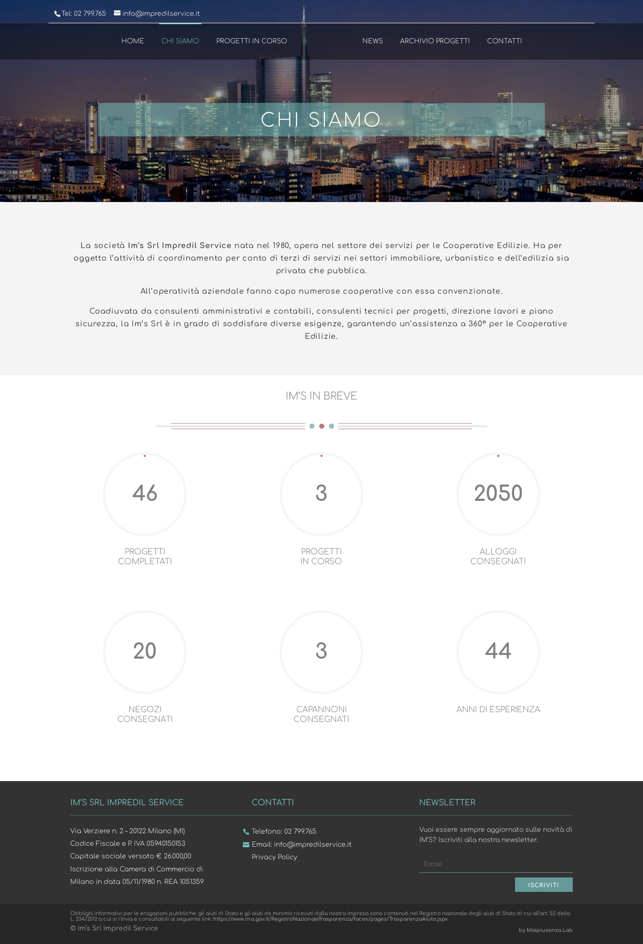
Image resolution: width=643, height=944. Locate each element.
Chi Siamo (180, 41)
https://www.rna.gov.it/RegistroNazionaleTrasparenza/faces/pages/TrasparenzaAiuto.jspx (330, 919)
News (372, 41)
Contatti (504, 41)
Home (132, 41)
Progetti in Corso (251, 41)
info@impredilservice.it (313, 844)
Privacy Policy (274, 857)
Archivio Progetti (435, 41)
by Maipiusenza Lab (546, 930)
